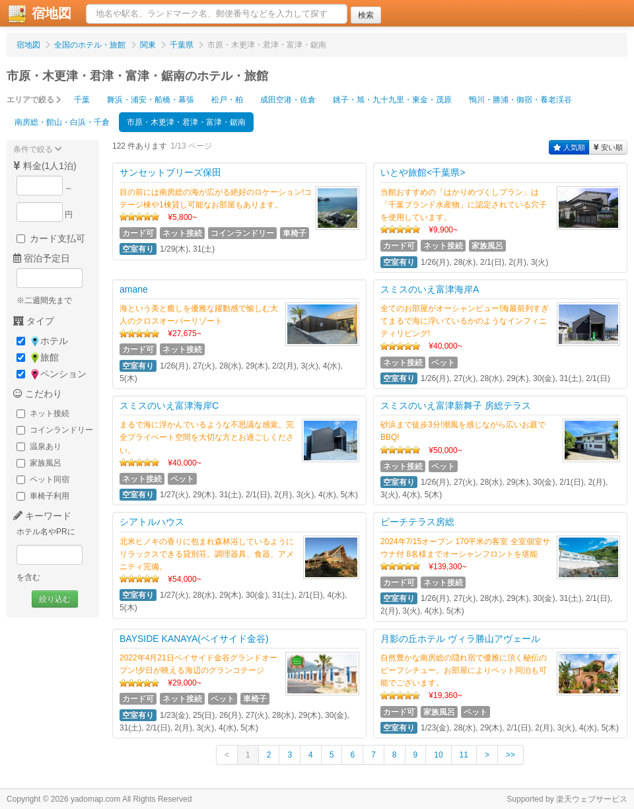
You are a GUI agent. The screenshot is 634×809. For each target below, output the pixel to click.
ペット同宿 (43, 479)
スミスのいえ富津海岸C (169, 405)
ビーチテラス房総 (417, 521)
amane (134, 289)
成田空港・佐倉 (288, 99)
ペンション (52, 374)
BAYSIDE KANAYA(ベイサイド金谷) (194, 638)
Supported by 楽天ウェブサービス (567, 799)
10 (438, 754)
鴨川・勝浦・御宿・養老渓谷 (520, 99)
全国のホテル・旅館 (89, 45)
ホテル (42, 341)
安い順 (608, 147)
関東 (148, 45)
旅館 (38, 357)
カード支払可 (51, 238)
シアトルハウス (152, 521)
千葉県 (182, 45)
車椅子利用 (43, 496)
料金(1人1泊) (45, 165)
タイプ (33, 321)
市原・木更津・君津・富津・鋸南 (186, 122)
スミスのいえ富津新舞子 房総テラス (455, 405)
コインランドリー (55, 430)
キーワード (42, 515)
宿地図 (28, 45)
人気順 (569, 147)
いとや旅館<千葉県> (422, 172)
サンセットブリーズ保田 (170, 172)
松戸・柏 (227, 99)
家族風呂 (39, 463)
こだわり (37, 393)
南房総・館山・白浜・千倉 (62, 122)
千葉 (82, 99)
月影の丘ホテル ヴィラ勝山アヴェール (460, 638)
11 (464, 754)
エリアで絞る (34, 99)
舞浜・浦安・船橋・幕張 (150, 99)
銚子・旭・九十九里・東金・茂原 (392, 99)
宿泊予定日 (41, 258)
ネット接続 (43, 413)
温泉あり (39, 446)
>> (510, 754)
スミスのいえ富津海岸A (429, 289)
